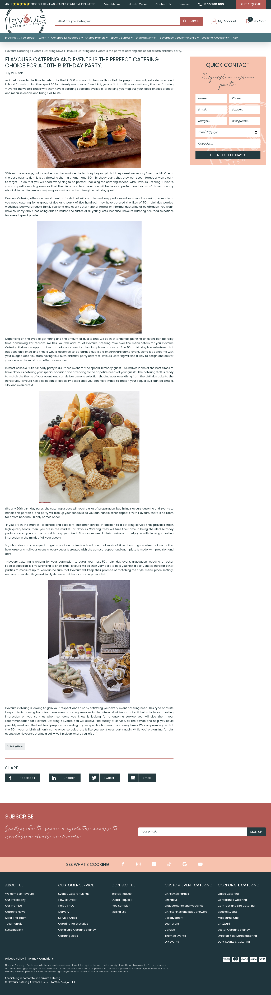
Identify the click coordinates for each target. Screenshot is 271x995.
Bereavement (174, 918)
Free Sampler (120, 906)
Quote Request (121, 900)
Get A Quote (251, 4)
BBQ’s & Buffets (120, 37)
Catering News (53, 51)
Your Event (172, 924)
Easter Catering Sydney (234, 930)
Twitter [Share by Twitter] (101, 778)
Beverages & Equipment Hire (178, 37)
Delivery (63, 912)
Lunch (42, 37)
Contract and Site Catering (236, 906)
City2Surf (224, 924)
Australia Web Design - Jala (59, 982)
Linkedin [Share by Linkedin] (62, 778)
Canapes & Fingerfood (65, 37)
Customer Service (76, 885)
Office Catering (228, 894)
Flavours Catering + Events (23, 51)
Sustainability (14, 930)
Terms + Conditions (40, 959)
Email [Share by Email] (139, 778)
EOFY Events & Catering (234, 942)
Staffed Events (145, 37)
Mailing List (118, 912)
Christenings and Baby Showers (186, 912)
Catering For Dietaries (73, 924)
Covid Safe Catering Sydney (77, 930)
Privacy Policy (14, 959)
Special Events (227, 912)
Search (191, 21)
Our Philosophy (15, 900)
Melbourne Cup (228, 918)
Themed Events (175, 936)
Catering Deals (68, 936)
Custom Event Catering (188, 885)
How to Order (138, 4)
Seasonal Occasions (215, 37)
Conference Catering (232, 900)
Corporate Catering (238, 885)
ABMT (236, 37)
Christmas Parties (177, 894)
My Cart (255, 21)
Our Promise (13, 906)
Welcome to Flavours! (20, 894)
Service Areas (67, 918)
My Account (224, 21)
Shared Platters (95, 37)
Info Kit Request (122, 894)
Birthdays (171, 900)
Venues (185, 4)
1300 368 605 (213, 4)
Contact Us (163, 4)
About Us (14, 885)
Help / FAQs (66, 906)
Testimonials (13, 924)
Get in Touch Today (228, 155)
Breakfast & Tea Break (19, 37)
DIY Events (172, 942)
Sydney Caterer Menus (73, 894)
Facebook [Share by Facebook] (20, 778)
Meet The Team (15, 918)
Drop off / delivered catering (237, 936)
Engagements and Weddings (184, 906)
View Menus (112, 4)
